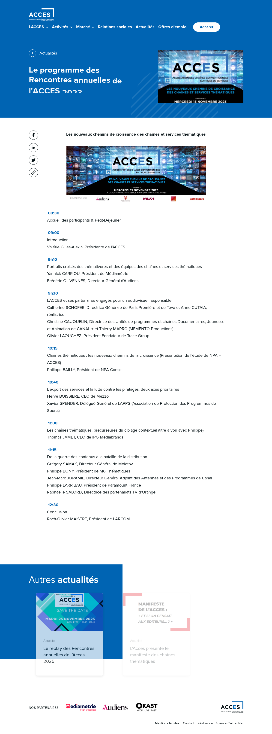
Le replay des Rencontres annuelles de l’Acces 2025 (75, 655)
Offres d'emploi (173, 27)
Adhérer (206, 27)
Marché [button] (85, 27)
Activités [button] (62, 27)
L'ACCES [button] (38, 27)
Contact (188, 723)
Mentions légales (167, 723)
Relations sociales (115, 27)
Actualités (145, 27)
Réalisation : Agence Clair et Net (220, 723)
